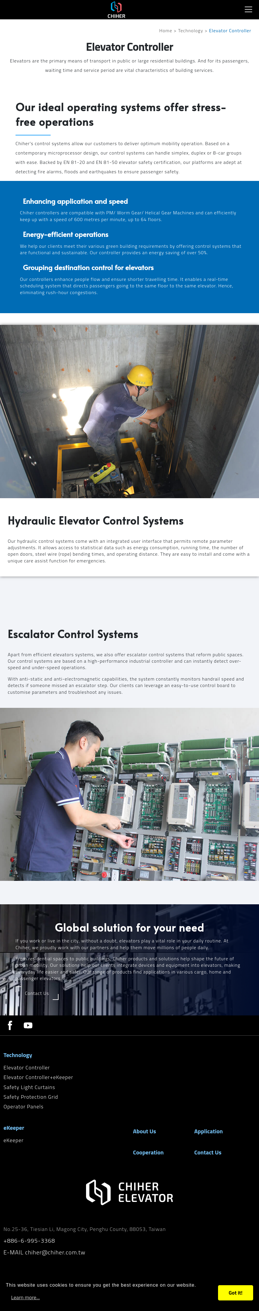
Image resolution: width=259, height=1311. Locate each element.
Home (165, 30)
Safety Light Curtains (29, 1087)
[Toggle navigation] (248, 9)
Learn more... (25, 1297)
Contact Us (208, 1152)
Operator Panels (24, 1106)
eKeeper (14, 1140)
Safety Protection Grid (31, 1096)
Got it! (235, 1293)
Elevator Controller (27, 1067)
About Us (144, 1131)
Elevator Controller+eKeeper (38, 1077)
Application (208, 1131)
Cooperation (148, 1152)
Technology (190, 30)
